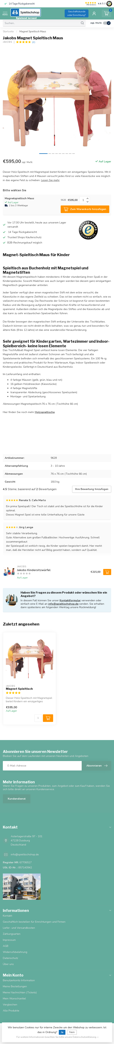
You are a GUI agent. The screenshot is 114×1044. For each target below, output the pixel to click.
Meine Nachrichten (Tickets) (20, 992)
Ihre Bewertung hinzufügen (91, 489)
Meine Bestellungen (15, 986)
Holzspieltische (45, 412)
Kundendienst (17, 799)
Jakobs (7, 42)
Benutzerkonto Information (19, 980)
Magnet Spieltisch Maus (32, 31)
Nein (72, 1032)
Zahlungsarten (11, 934)
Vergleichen (10, 1004)
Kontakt (7, 916)
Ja (62, 1032)
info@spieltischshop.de (63, 604)
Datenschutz (10, 958)
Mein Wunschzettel (14, 998)
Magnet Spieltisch (19, 689)
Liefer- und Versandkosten (19, 928)
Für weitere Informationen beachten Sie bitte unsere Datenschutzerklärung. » (57, 1037)
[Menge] (38, 718)
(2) (33, 42)
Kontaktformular (70, 600)
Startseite (8, 31)
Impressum (9, 940)
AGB (5, 946)
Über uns (8, 964)
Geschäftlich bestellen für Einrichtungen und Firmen (34, 922)
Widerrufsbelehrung (15, 952)
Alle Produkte (11, 1010)
